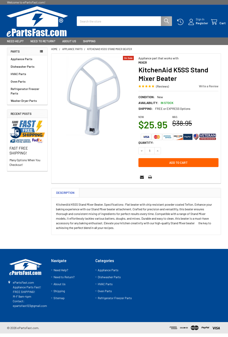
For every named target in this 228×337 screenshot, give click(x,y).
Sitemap (59, 301)
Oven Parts (18, 85)
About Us (69, 44)
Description (65, 196)
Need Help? (15, 44)
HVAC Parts (18, 77)
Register (197, 25)
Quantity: (146, 146)
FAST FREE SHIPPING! (19, 154)
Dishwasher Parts (23, 70)
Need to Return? (42, 44)
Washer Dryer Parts (24, 104)
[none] (94, 99)
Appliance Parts (21, 62)
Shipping (89, 44)
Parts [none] (15, 55)
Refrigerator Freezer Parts (25, 95)
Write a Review (208, 89)
